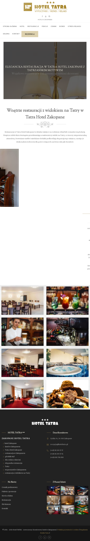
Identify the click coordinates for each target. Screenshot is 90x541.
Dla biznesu (6, 504)
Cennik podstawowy (10, 487)
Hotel (22, 26)
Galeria (6, 34)
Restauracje (33, 26)
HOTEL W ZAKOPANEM (45, 20)
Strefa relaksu (74, 26)
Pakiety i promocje (9, 492)
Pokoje (45, 26)
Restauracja (6, 500)
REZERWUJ (30, 34)
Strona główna (10, 26)
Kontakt (16, 34)
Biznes (62, 26)
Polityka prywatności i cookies (68, 530)
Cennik (53, 26)
